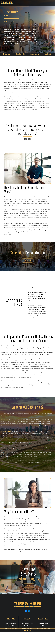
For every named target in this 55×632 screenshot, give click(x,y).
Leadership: (4, 419)
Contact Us (27, 260)
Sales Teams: (5, 446)
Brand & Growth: (6, 431)
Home (5, 21)
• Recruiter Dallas (13, 21)
